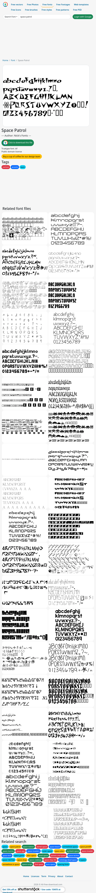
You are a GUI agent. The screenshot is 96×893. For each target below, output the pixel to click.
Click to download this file (17, 142)
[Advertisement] (48, 40)
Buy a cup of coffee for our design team (21, 156)
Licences (35, 876)
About (60, 876)
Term (43, 876)
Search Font (10, 16)
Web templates (81, 4)
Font (13, 60)
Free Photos (32, 4)
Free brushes (31, 9)
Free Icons (16, 9)
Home (5, 60)
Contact (69, 876)
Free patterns (62, 9)
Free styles (47, 9)
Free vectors (17, 4)
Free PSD (77, 9)
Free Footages (63, 4)
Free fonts (47, 4)
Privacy (51, 876)
